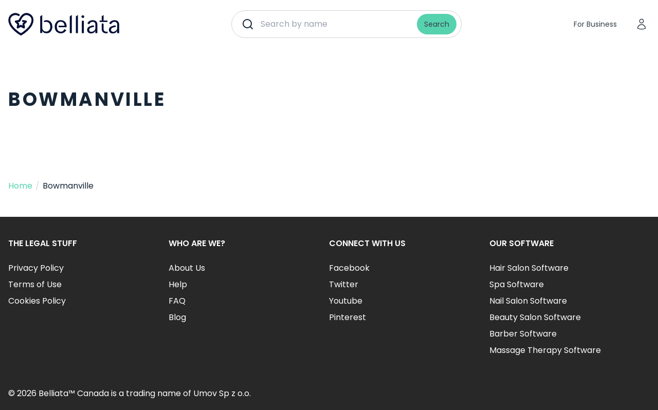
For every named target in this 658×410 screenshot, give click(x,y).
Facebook (349, 268)
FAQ (177, 301)
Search (436, 24)
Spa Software (516, 284)
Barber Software (523, 334)
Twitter (343, 284)
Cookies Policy (37, 301)
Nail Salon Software (528, 301)
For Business (595, 24)
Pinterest (347, 317)
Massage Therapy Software (545, 350)
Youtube (345, 301)
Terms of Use (35, 284)
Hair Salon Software (529, 268)
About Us (187, 268)
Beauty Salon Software (535, 317)
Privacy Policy (36, 268)
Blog (177, 317)
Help (178, 284)
